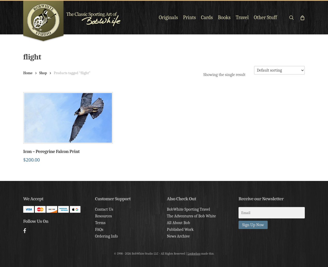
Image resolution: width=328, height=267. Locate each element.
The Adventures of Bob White (191, 216)
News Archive (178, 236)
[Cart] (302, 17)
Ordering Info (106, 236)
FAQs (99, 229)
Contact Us (104, 209)
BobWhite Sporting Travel (188, 209)
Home (27, 73)
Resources (103, 216)
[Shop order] (279, 70)
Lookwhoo (194, 253)
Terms (100, 222)
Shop (43, 73)
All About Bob (178, 222)
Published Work (180, 229)
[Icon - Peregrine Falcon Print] (68, 118)
